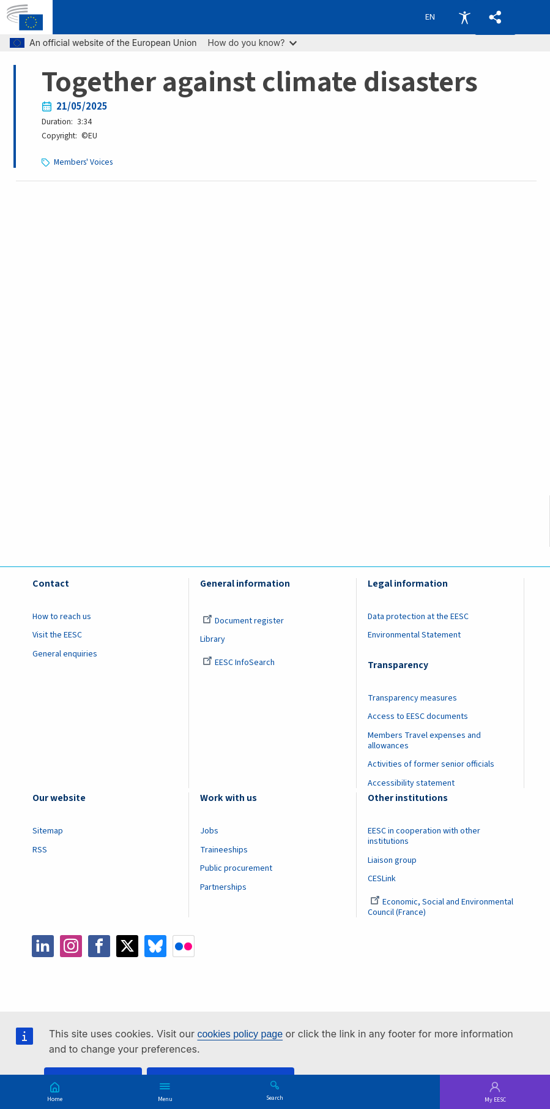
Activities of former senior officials (431, 764)
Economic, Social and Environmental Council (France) (440, 907)
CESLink (382, 879)
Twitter (127, 946)
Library (212, 639)
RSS (39, 850)
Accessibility (464, 17)
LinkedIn (43, 946)
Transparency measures (412, 698)
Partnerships (223, 887)
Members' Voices (83, 162)
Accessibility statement (411, 783)
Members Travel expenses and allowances (424, 740)
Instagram (71, 946)
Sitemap (47, 831)
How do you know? (252, 42)
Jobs (209, 831)
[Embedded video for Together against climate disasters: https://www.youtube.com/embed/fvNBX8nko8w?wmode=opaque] (275, 355)
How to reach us (61, 617)
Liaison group (392, 860)
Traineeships (224, 850)
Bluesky (155, 946)
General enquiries (64, 654)
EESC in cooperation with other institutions (424, 836)
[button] (495, 17)
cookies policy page (240, 1034)
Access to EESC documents (418, 716)
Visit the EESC (57, 635)
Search (274, 1097)
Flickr (184, 946)
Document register (243, 621)
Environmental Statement (414, 635)
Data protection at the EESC (418, 617)
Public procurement (236, 868)
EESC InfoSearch (239, 662)
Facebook (99, 946)
